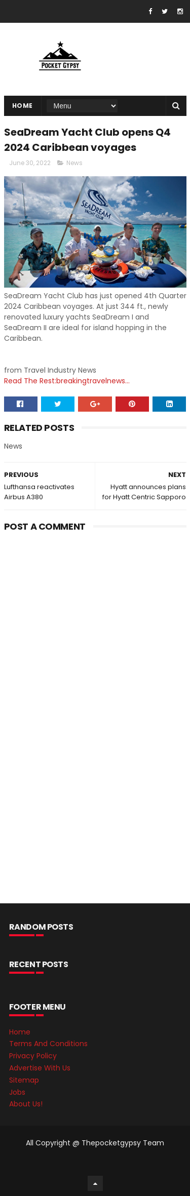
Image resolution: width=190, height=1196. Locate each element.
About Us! (26, 1104)
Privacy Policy (33, 1056)
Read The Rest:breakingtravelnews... (67, 381)
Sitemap (24, 1080)
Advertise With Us (39, 1068)
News (74, 162)
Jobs (17, 1092)
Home (22, 105)
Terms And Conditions (48, 1044)
